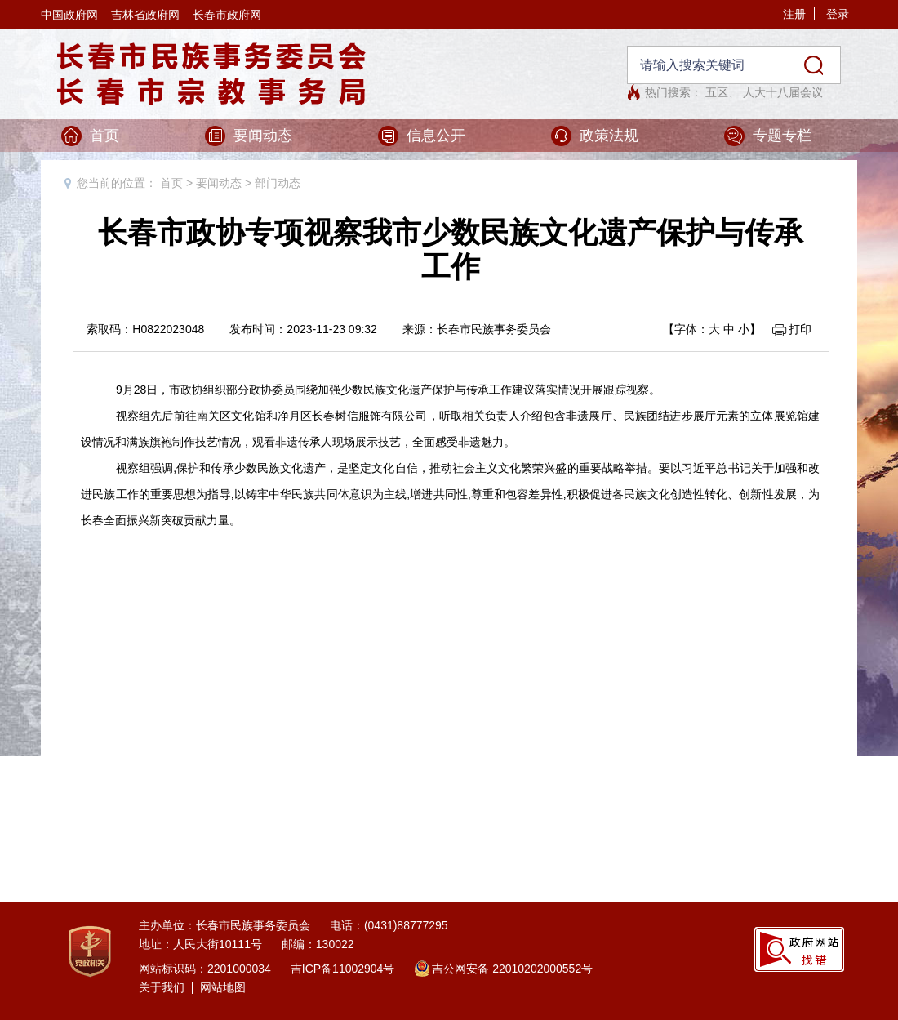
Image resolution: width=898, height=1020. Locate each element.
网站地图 (223, 987)
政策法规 (609, 135)
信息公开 (436, 135)
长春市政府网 (227, 14)
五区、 (722, 92)
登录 (837, 13)
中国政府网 (69, 14)
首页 (104, 135)
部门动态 (277, 182)
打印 (800, 329)
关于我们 (161, 987)
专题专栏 (782, 135)
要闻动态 (262, 135)
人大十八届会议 (783, 92)
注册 (794, 13)
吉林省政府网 (145, 14)
